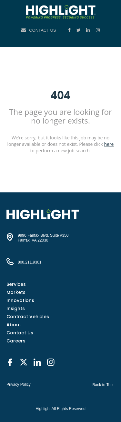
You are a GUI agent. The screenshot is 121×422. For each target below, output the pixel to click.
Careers (15, 341)
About (13, 324)
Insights (15, 308)
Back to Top (103, 385)
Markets (15, 292)
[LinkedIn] (89, 30)
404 (61, 95)
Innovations (20, 300)
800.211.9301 (29, 262)
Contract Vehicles (27, 316)
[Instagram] (98, 30)
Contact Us (42, 30)
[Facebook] (70, 30)
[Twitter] (79, 30)
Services (16, 284)
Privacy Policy (18, 384)
